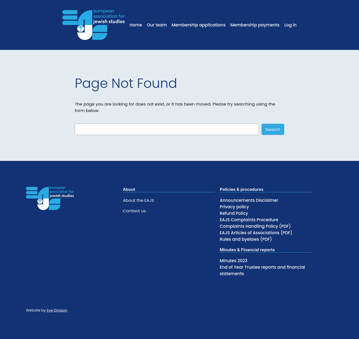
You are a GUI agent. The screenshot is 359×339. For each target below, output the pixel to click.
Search (273, 129)
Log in (290, 25)
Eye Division (57, 310)
